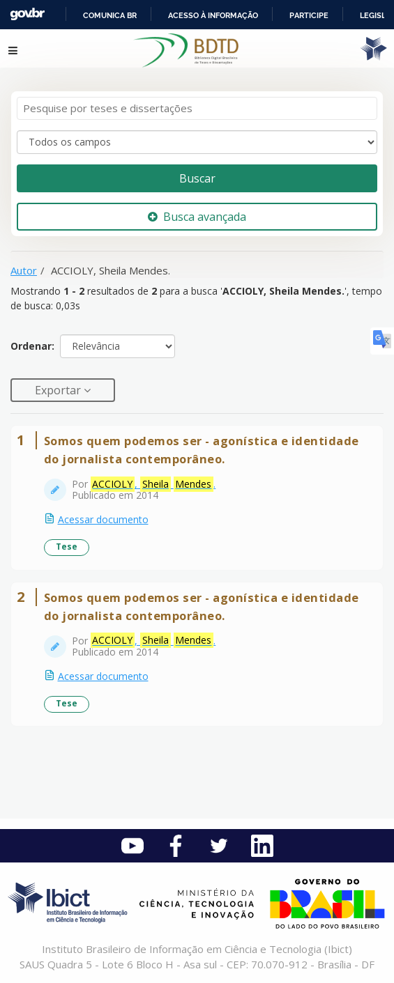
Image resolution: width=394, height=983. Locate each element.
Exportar (59, 390)
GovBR (27, 14)
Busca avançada (197, 216)
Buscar (197, 178)
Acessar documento (103, 519)
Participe (308, 15)
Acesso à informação (213, 15)
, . (153, 484)
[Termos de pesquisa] (197, 108)
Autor (23, 270)
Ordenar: (32, 346)
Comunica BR (110, 15)
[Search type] (197, 142)
